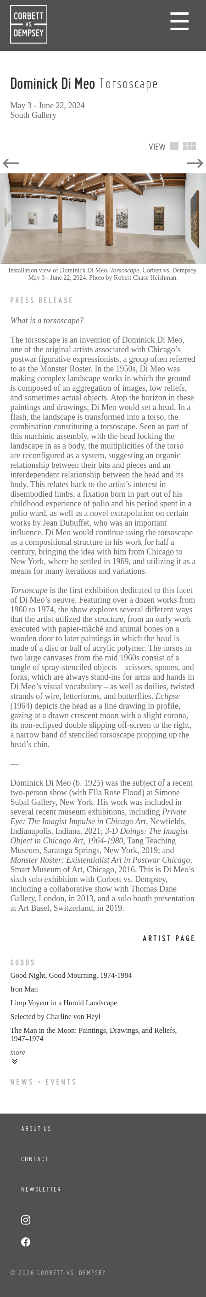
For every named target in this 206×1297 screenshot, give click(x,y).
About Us (36, 1129)
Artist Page (169, 938)
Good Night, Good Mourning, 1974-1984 (71, 975)
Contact (35, 1159)
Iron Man (24, 989)
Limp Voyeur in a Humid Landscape (63, 1003)
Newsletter (41, 1189)
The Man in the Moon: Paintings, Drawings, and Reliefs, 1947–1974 (93, 1034)
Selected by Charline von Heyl (55, 1016)
